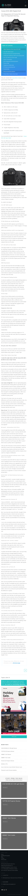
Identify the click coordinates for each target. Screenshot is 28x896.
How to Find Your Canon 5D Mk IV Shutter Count (11, 767)
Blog (2, 856)
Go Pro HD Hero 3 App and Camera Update (9, 870)
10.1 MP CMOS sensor (8, 51)
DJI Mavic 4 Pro (4, 764)
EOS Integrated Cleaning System (11, 61)
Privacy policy (3, 859)
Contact (2, 858)
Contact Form (5, 875)
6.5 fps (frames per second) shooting (12, 53)
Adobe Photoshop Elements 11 (7, 865)
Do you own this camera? (9, 71)
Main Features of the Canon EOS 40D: (12, 49)
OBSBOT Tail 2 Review (6, 754)
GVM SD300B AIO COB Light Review (9, 748)
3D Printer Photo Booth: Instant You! (8, 863)
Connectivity (6, 69)
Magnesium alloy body (9, 65)
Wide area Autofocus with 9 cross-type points (14, 55)
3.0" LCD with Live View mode (10, 57)
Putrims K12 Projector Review (7, 760)
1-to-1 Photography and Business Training (9, 868)
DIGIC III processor (8, 59)
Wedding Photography (5, 855)
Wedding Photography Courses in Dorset (9, 867)
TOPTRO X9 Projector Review (7, 751)
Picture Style (6, 63)
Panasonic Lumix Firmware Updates (9, 770)
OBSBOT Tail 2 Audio (5, 757)
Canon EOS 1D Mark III (17, 78)
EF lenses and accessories (9, 67)
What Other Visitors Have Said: (11, 74)
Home (2, 854)
